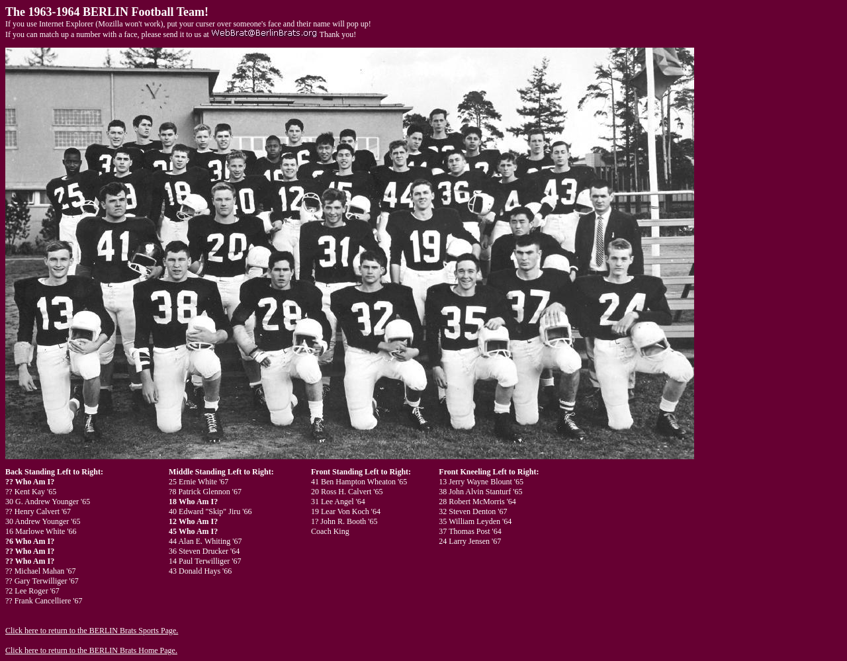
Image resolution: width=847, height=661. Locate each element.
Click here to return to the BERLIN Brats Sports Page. (91, 630)
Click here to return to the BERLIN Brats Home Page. (91, 650)
